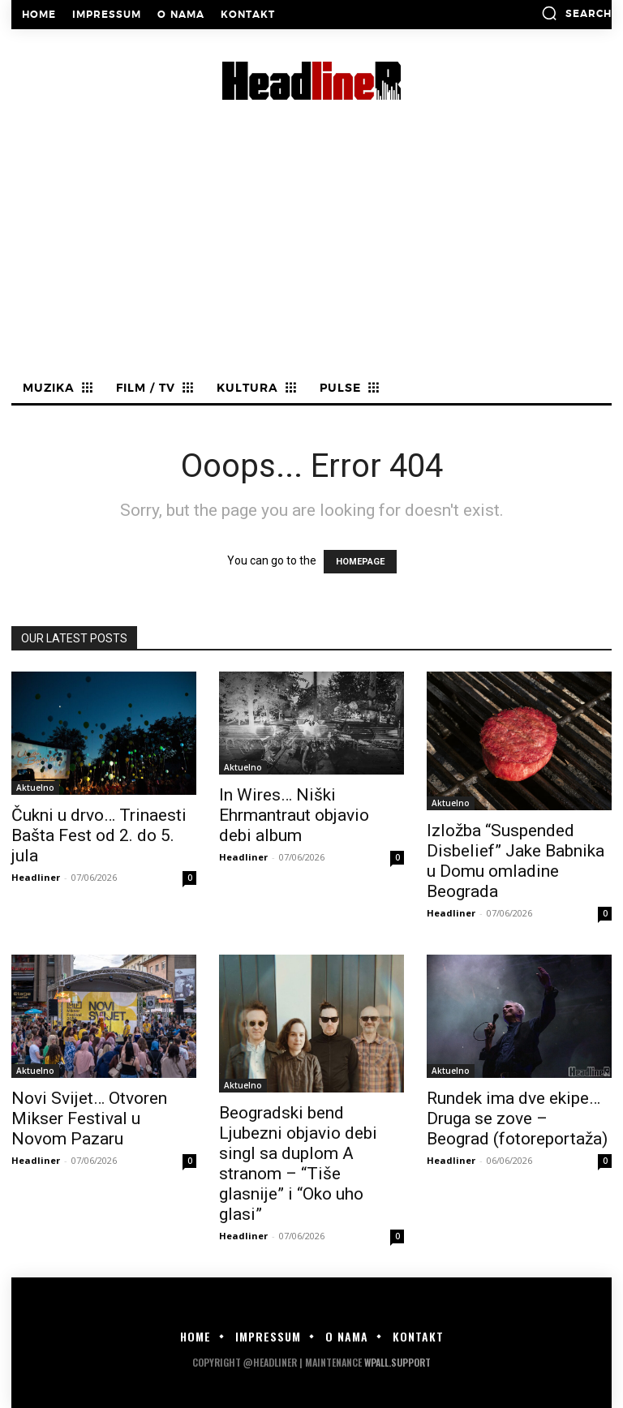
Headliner (35, 877)
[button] (576, 13)
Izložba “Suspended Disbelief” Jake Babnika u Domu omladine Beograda (515, 861)
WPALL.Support (397, 1362)
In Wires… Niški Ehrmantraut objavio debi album (294, 815)
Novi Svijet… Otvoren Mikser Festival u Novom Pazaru (89, 1118)
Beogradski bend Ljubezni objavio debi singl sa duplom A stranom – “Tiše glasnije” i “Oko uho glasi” (298, 1163)
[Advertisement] (311, 253)
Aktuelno (35, 787)
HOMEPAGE (360, 561)
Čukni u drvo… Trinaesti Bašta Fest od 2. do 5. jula (99, 835)
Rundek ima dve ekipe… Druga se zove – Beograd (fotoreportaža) (517, 1118)
